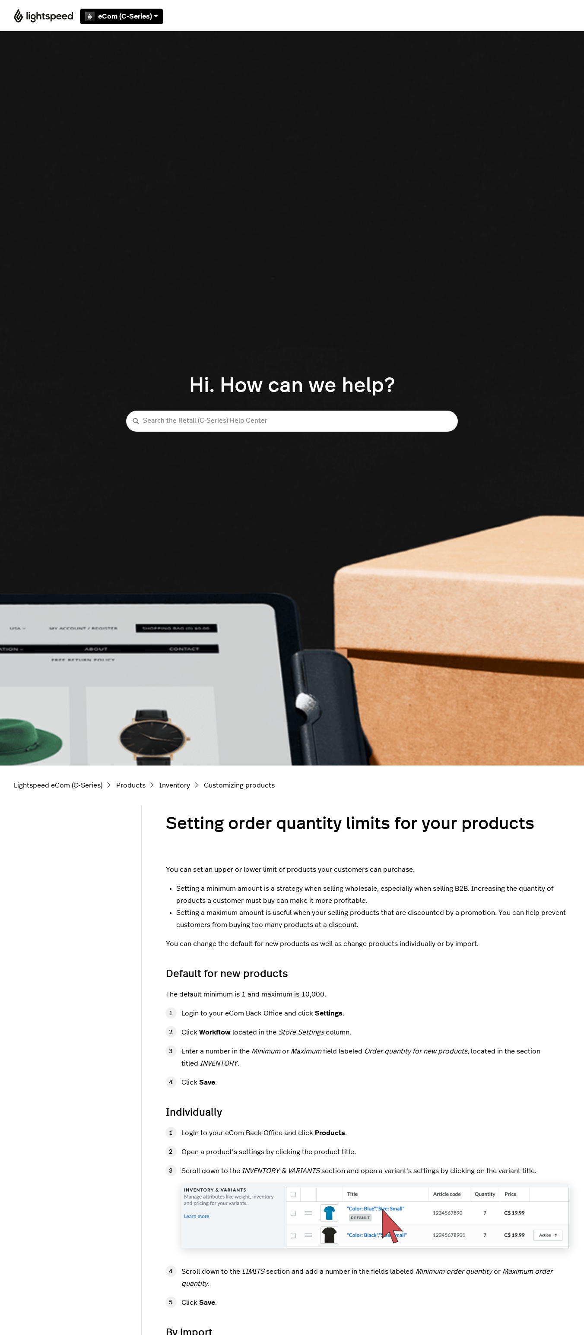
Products (131, 785)
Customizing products (239, 785)
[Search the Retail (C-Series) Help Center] (292, 421)
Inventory (174, 785)
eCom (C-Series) (121, 16)
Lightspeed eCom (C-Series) (58, 785)
